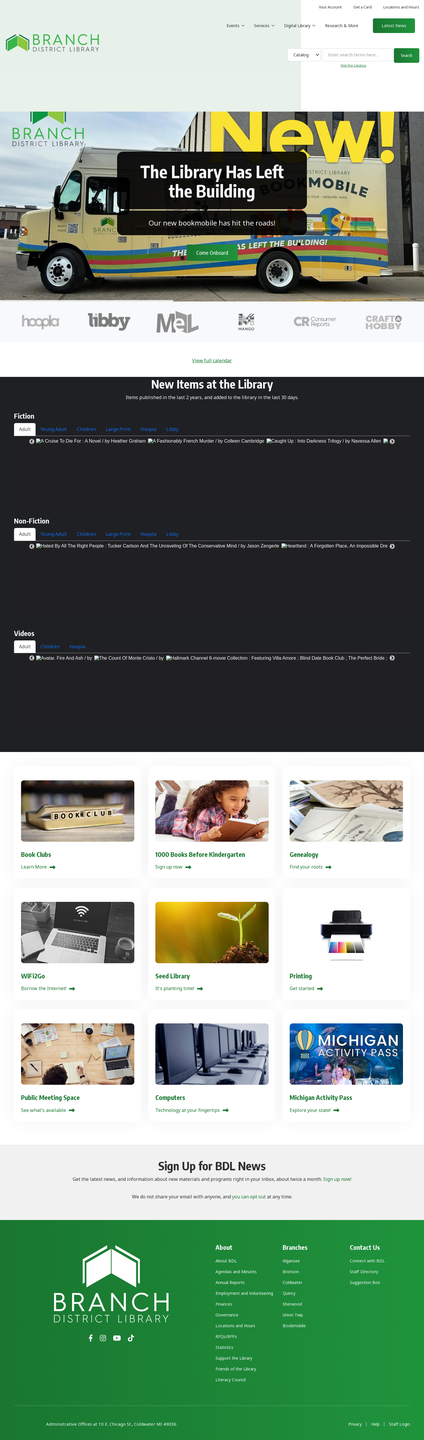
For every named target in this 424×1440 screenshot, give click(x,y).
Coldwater (292, 1282)
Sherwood (292, 1304)
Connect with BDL (367, 1261)
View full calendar (212, 360)
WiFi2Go (33, 976)
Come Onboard (212, 242)
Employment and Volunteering (244, 1293)
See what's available (43, 1110)
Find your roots (306, 867)
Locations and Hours (401, 7)
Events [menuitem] (235, 31)
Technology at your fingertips (187, 1110)
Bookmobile (294, 1325)
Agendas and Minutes (236, 1271)
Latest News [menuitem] (394, 25)
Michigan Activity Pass (321, 1097)
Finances (224, 1304)
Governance (227, 1315)
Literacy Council (231, 1379)
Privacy (355, 1424)
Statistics (224, 1347)
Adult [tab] (25, 429)
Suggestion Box (365, 1282)
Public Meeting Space (50, 1097)
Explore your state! (310, 1110)
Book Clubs (36, 854)
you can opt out (249, 1196)
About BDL (226, 1261)
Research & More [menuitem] (341, 25)
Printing (301, 976)
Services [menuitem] (264, 31)
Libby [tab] (172, 429)
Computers (170, 1097)
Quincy (289, 1293)
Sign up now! (337, 1179)
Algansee (291, 1261)
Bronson (291, 1271)
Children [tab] (86, 429)
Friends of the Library (236, 1369)
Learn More (34, 867)
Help (375, 1424)
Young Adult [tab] (54, 429)
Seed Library (172, 976)
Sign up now (169, 867)
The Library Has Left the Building (212, 170)
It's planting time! (174, 988)
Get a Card (362, 7)
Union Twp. (293, 1315)
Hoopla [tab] (148, 429)
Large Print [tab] (118, 429)
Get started (302, 988)
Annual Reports (230, 1282)
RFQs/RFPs (226, 1336)
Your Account (330, 7)
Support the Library (234, 1358)
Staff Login (399, 1424)
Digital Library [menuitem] (299, 31)
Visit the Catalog (353, 65)
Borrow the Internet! (43, 988)
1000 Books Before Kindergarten (200, 854)
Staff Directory (364, 1271)
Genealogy (304, 854)
